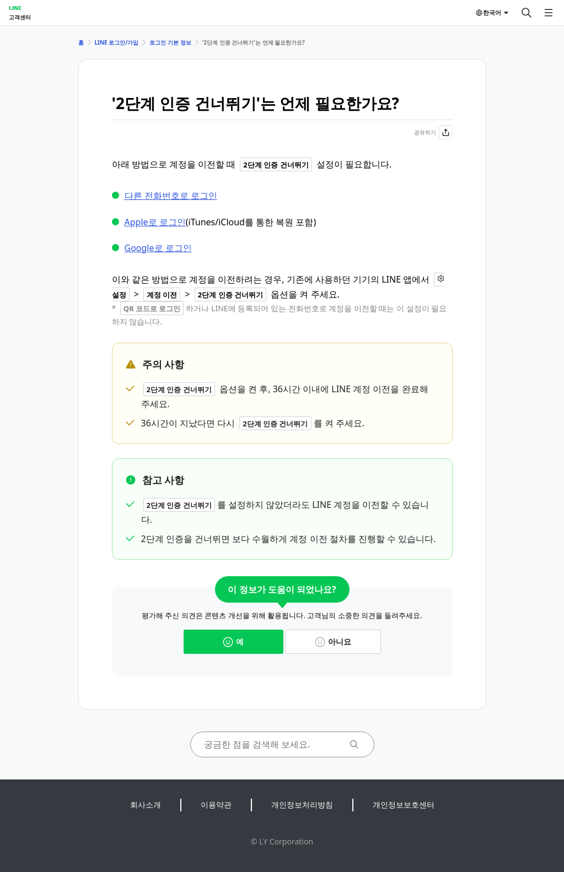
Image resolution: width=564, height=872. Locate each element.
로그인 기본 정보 (170, 42)
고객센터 (20, 17)
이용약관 (216, 804)
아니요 (333, 641)
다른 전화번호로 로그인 (171, 195)
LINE (15, 8)
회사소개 (145, 804)
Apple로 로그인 (155, 222)
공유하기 (433, 132)
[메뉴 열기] (549, 13)
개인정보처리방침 (302, 804)
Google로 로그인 (158, 248)
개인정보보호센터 (403, 804)
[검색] (526, 13)
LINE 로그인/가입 (117, 42)
